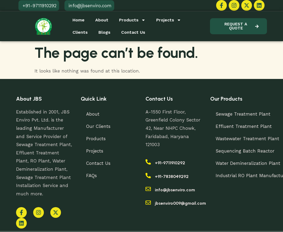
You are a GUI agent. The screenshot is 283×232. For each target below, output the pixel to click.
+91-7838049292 (172, 176)
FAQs (91, 175)
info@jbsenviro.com (175, 189)
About (101, 19)
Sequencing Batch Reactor (245, 151)
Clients (80, 32)
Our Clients (98, 126)
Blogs (104, 32)
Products (132, 20)
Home (78, 19)
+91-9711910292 (170, 162)
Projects (168, 20)
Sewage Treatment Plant (243, 114)
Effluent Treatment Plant (243, 126)
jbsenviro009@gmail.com (180, 203)
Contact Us (133, 32)
